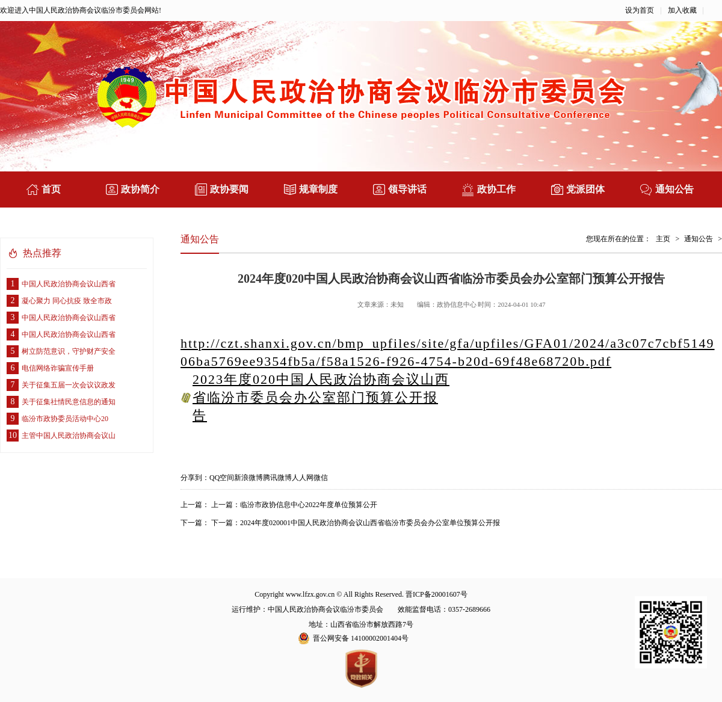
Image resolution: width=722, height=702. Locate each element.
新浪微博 (248, 477)
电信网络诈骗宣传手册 (50, 368)
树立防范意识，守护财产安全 (61, 351)
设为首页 (639, 10)
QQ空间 (221, 477)
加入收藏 (682, 10)
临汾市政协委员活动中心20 (57, 419)
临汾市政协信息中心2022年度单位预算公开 (308, 504)
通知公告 (698, 239)
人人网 (302, 477)
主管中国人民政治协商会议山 (61, 436)
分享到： (194, 477)
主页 (663, 239)
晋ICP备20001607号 (436, 594)
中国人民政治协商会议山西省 (61, 284)
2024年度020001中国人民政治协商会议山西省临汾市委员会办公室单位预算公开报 (370, 523)
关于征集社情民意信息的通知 (61, 402)
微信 (320, 477)
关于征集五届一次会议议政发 (61, 385)
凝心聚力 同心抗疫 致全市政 (59, 301)
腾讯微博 (277, 477)
